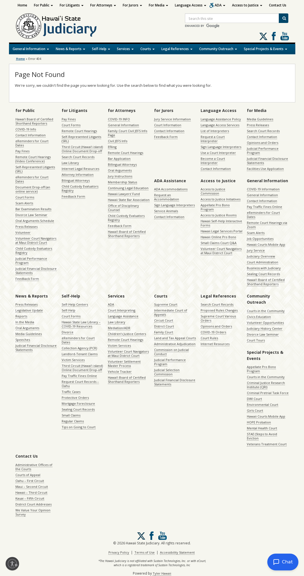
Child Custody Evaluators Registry (33, 250)
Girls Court (255, 410)
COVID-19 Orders (213, 332)
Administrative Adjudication (175, 344)
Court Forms (24, 197)
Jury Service (256, 250)
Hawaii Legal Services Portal (221, 231)
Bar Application (119, 158)
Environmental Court (262, 404)
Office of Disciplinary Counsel (123, 207)
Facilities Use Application (265, 169)
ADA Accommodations (170, 189)
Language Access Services (220, 125)
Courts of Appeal (27, 475)
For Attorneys (103, 5)
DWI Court (254, 399)
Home (22, 5)
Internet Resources (215, 344)
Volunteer (23, 232)
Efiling (112, 147)
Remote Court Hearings (79, 131)
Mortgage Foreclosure (78, 403)
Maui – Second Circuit (31, 486)
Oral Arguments (120, 170)
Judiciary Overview (261, 256)
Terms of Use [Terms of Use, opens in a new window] (144, 552)
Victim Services (73, 360)
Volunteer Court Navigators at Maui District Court (35, 240)
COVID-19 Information (263, 189)
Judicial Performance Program (31, 260)
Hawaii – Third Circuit (31, 492)
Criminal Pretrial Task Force (268, 393)
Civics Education (259, 317)
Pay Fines (22, 151)
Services (125, 48)
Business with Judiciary (264, 268)
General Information (31, 48)
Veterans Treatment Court (267, 444)
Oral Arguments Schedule (34, 221)
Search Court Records (78, 157)
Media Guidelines (260, 119)
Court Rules (209, 338)
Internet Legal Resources (80, 169)
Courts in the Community (266, 311)
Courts (147, 48)
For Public (43, 5)
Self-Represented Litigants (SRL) (35, 169)
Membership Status (122, 182)
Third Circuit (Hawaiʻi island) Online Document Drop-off (82, 149)
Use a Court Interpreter (218, 153)
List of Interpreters (215, 131)
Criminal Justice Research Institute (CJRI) (266, 385)
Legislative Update (29, 310)
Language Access (190, 5)
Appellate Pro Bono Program (215, 207)
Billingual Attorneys (122, 164)
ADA (220, 5)
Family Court (163, 332)
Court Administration (262, 262)
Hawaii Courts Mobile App (266, 244)
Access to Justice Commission (213, 191)
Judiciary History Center (264, 328)
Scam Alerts (24, 203)
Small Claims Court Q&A (218, 243)
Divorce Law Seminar (31, 215)
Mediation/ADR (119, 328)
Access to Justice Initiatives (220, 199)
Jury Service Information (172, 119)
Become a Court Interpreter (213, 160)
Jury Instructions (120, 176)
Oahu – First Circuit (29, 481)
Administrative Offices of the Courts (33, 467)
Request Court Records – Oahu (80, 384)
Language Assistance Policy (221, 119)
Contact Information (30, 135)
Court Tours (256, 340)
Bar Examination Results (33, 209)
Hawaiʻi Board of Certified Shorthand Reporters (34, 121)
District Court (164, 326)
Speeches (22, 340)
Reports (21, 316)
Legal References (176, 48)
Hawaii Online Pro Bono (218, 237)
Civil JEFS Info (117, 141)
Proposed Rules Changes (219, 310)
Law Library (70, 163)
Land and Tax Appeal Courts (175, 338)
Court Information (167, 125)
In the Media (24, 322)
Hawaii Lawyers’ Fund (124, 194)
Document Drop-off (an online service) (32, 189)
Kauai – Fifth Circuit (29, 498)
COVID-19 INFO (119, 119)
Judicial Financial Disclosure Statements (36, 270)
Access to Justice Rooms (218, 215)
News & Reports (70, 48)
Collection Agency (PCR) (79, 348)
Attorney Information (78, 174)
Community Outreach (218, 48)
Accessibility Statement (177, 552)
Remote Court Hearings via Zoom (267, 225)
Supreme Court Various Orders (218, 318)
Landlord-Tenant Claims (80, 354)
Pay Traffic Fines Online (264, 207)
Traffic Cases (71, 392)
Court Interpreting (121, 310)
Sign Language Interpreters (221, 147)
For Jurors (132, 5)
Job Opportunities (260, 239)
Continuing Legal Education (128, 188)
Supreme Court (165, 304)
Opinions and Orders (262, 143)
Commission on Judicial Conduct (171, 352)
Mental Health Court (262, 428)
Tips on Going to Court (79, 427)
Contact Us (277, 5)
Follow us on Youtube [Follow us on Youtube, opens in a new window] (284, 36)
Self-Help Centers (75, 304)
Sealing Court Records (263, 274)
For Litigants (71, 5)
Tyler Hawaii (162, 573)
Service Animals (166, 211)
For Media (158, 5)
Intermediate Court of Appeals (170, 312)
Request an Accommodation (166, 197)
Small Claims (71, 415)
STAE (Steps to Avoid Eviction (262, 436)
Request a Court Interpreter (213, 139)
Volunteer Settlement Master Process (124, 363)
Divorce (67, 332)
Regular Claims (73, 421)
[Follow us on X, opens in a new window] (263, 36)
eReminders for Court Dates (31, 143)
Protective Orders (75, 397)
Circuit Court (163, 320)
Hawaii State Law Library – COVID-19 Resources (81, 324)
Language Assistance (123, 316)
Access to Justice (247, 5)
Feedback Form (27, 279)
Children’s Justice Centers (127, 334)
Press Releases (26, 226)
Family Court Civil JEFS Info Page (127, 133)
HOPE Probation (259, 422)
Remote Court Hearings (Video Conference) (33, 159)
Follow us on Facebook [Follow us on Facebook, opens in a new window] (274, 36)
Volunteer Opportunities (265, 322)
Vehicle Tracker (120, 371)
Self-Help (101, 48)
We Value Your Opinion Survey (32, 512)
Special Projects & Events (265, 48)
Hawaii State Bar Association (129, 200)
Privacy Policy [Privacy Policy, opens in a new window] (118, 552)
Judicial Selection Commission (167, 372)
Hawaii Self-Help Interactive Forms (221, 223)
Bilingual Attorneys (76, 180)
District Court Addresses (33, 504)
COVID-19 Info (25, 129)
